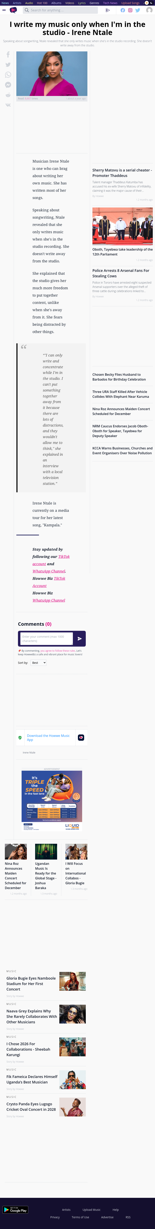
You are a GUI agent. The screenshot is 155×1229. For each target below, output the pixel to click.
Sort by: (23, 663)
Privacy (55, 1217)
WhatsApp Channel (48, 571)
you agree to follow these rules (58, 650)
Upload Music (92, 1210)
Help (116, 1210)
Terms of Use (80, 1217)
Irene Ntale (29, 752)
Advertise (107, 1217)
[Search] (26, 10)
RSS (128, 1217)
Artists (66, 1210)
